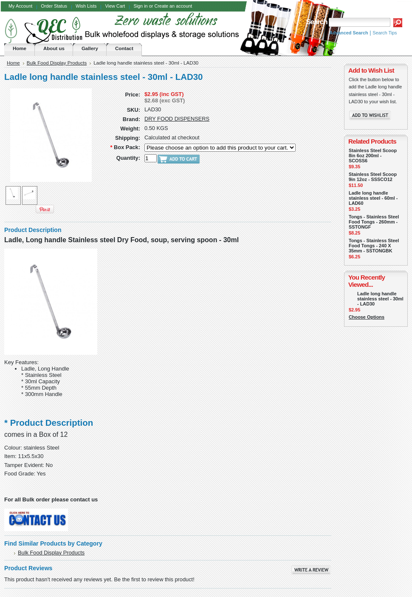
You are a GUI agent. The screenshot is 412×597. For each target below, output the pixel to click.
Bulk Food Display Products (57, 62)
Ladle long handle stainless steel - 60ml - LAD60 (373, 198)
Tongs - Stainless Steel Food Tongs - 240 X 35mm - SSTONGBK (374, 245)
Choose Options (366, 317)
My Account (20, 5)
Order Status (54, 5)
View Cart (115, 5)
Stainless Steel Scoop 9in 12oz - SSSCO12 (373, 177)
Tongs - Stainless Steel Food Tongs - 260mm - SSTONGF (374, 221)
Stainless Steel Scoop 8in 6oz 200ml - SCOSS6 (373, 155)
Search (316, 22)
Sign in (140, 5)
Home (13, 62)
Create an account (173, 5)
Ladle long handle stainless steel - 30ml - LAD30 (380, 298)
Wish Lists (86, 5)
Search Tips (384, 32)
